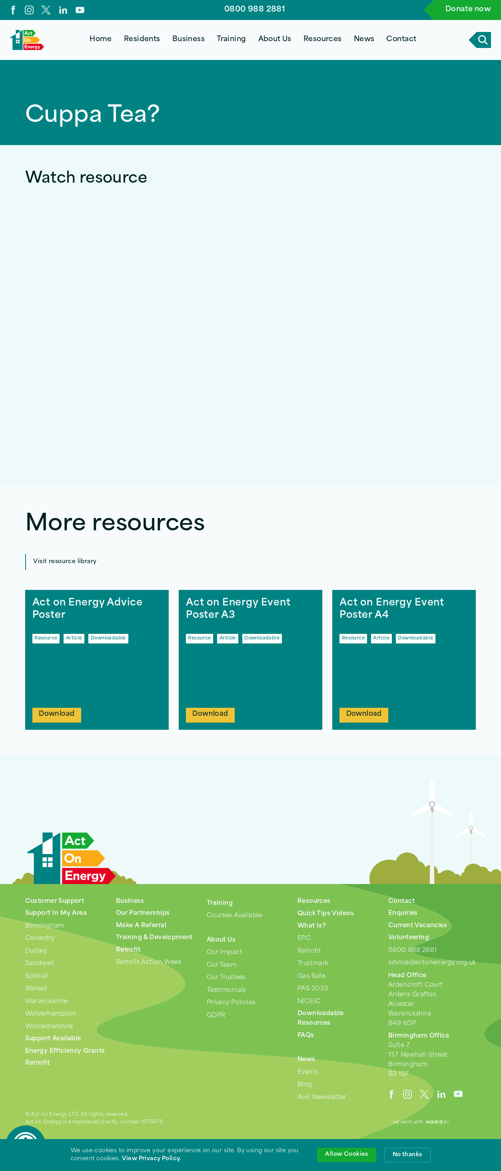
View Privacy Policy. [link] (152, 1159)
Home (101, 39)
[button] (142, 40)
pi (437, 1122)
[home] (27, 40)
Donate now (468, 9)
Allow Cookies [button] (346, 1154)
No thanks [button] (407, 1155)
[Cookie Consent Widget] (250, 1155)
